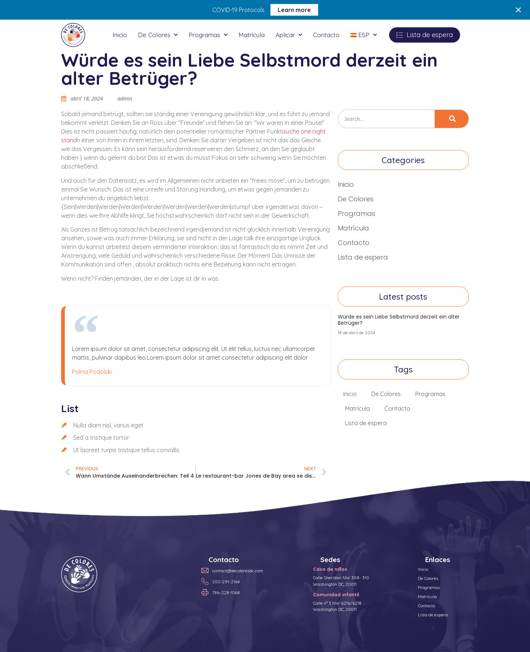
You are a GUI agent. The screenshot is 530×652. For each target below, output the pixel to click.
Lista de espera (363, 257)
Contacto (326, 35)
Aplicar (289, 35)
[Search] (451, 119)
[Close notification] (518, 9)
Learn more (294, 9)
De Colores (158, 35)
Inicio (119, 35)
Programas (208, 35)
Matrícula (251, 35)
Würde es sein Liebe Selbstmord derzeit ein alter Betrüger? (399, 320)
